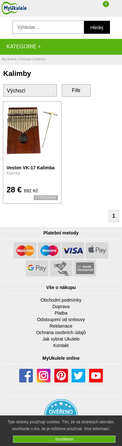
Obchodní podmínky (61, 300)
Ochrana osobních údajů (61, 332)
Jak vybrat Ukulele (60, 339)
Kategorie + (24, 46)
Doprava (61, 306)
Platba (61, 313)
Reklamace (60, 326)
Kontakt (61, 345)
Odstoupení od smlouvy (61, 319)
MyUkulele (9, 59)
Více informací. (97, 429)
